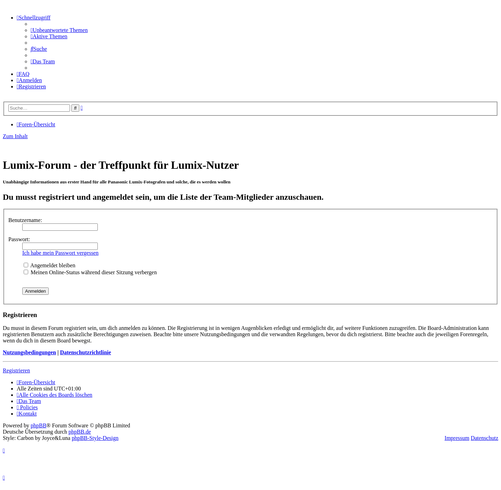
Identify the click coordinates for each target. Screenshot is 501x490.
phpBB (38, 425)
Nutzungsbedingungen (29, 352)
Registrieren (16, 370)
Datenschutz (484, 438)
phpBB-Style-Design (95, 438)
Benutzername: (25, 220)
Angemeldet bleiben (49, 265)
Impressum (457, 438)
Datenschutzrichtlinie (85, 352)
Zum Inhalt (15, 136)
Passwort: (19, 239)
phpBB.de (80, 432)
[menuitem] (59, 30)
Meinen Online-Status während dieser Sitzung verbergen (90, 272)
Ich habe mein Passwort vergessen (60, 253)
